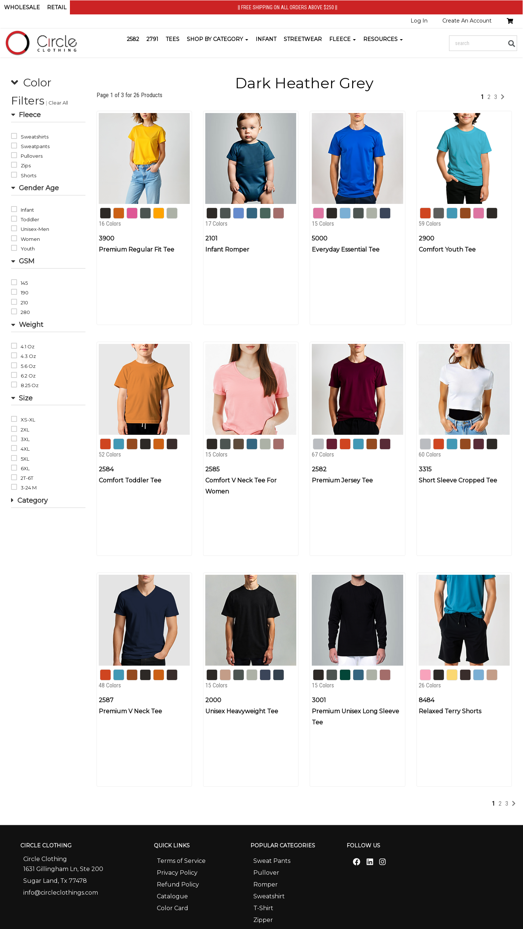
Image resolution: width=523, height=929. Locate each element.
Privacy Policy (177, 872)
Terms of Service (181, 860)
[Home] (42, 43)
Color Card (172, 908)
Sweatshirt (269, 896)
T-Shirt (263, 908)
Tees (172, 39)
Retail (57, 7)
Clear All (58, 103)
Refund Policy (178, 884)
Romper (265, 884)
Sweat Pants (271, 860)
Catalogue (172, 896)
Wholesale (22, 7)
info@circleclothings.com (60, 892)
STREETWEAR (303, 39)
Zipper (263, 919)
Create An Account (467, 20)
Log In (419, 20)
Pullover (266, 872)
